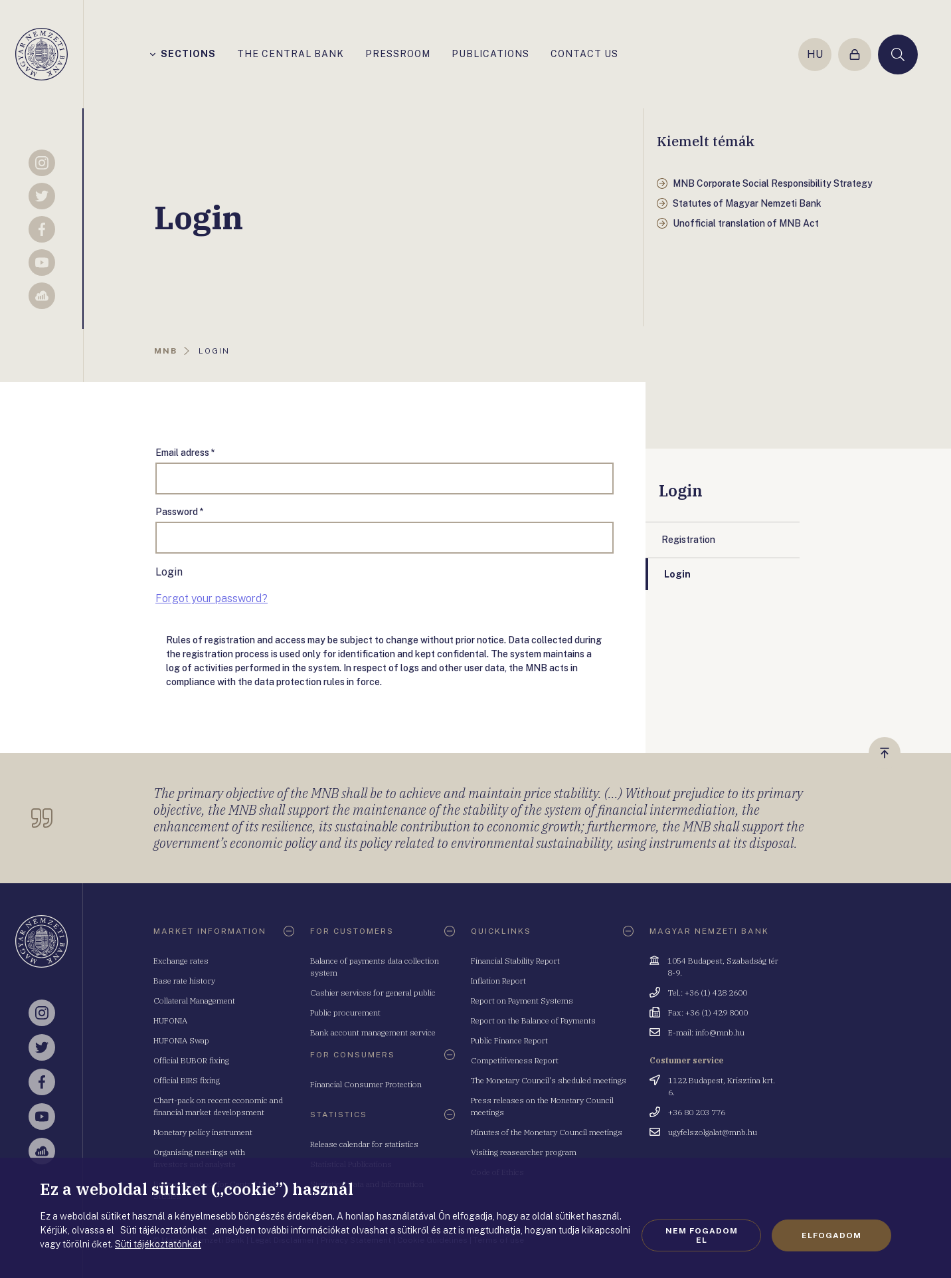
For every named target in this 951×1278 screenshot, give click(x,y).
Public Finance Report (509, 1040)
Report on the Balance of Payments (533, 1020)
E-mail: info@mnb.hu (706, 1032)
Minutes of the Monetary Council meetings (546, 1132)
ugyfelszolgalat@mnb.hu (712, 1132)
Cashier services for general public (373, 993)
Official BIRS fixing (186, 1080)
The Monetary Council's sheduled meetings (548, 1080)
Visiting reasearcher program (523, 1152)
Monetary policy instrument (202, 1132)
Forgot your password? (211, 598)
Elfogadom (831, 1235)
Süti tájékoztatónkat (158, 1244)
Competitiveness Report (515, 1060)
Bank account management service (373, 1032)
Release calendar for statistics (364, 1144)
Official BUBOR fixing (191, 1060)
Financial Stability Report (515, 961)
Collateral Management (194, 1001)
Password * (179, 511)
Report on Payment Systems (522, 1001)
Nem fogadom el (701, 1235)
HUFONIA (170, 1020)
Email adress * (185, 452)
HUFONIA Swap (181, 1040)
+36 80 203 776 (696, 1112)
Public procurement (345, 1012)
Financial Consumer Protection (366, 1084)
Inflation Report (498, 981)
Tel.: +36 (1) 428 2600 (707, 993)
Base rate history (184, 981)
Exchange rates (181, 961)
